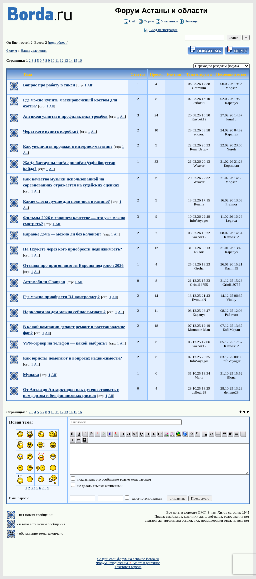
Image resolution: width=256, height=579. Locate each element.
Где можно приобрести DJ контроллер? (61, 296)
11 (57, 60)
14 (71, 60)
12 (61, 60)
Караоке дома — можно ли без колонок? (62, 233)
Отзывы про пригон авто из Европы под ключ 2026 (73, 265)
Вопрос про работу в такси (49, 84)
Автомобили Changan (44, 281)
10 (52, 60)
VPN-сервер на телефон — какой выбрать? (65, 343)
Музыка (31, 374)
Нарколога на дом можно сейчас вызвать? (64, 311)
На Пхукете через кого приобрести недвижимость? (72, 248)
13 (66, 60)
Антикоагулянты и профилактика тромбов (65, 116)
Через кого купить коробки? (51, 131)
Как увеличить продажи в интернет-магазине (67, 146)
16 (80, 60)
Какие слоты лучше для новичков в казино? (66, 201)
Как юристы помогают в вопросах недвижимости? (72, 358)
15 (75, 60)
